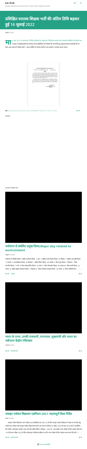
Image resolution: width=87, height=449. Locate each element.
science (54, 111)
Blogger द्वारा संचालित (43, 444)
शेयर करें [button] (78, 111)
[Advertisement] (43, 172)
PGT (45, 111)
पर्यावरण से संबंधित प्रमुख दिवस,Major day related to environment (38, 248)
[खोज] (75, 3)
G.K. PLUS (9, 3)
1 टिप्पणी (13, 274)
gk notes (22, 111)
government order (37, 111)
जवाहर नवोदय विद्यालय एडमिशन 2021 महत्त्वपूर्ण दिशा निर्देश (38, 414)
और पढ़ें (80, 274)
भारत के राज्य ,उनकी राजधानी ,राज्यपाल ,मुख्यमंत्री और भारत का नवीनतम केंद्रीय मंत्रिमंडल (41, 339)
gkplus (28, 111)
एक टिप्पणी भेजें (14, 351)
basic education (13, 111)
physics (49, 111)
